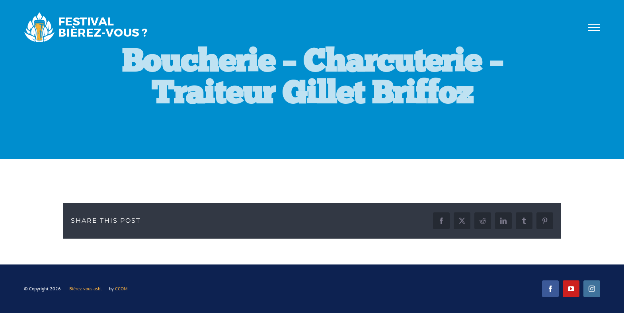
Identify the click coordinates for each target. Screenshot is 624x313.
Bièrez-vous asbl (85, 289)
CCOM (121, 289)
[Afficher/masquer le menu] (594, 27)
